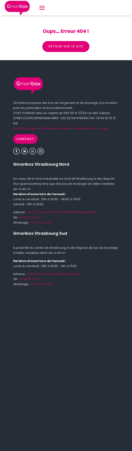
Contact (25, 139)
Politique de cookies (55, 128)
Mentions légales (25, 128)
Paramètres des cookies (90, 128)
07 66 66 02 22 (41, 223)
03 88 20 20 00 (29, 217)
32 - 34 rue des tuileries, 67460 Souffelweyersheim (62, 212)
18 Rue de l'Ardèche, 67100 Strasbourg (54, 274)
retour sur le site (65, 46)
